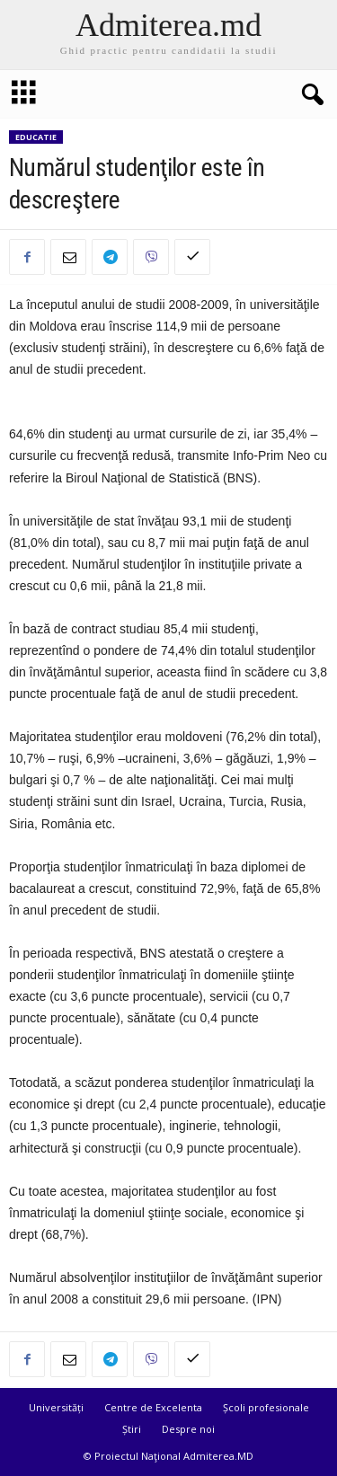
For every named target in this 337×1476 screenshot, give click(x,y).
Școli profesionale (266, 1407)
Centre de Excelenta (153, 1407)
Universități (56, 1407)
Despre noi (188, 1429)
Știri (131, 1429)
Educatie (36, 137)
